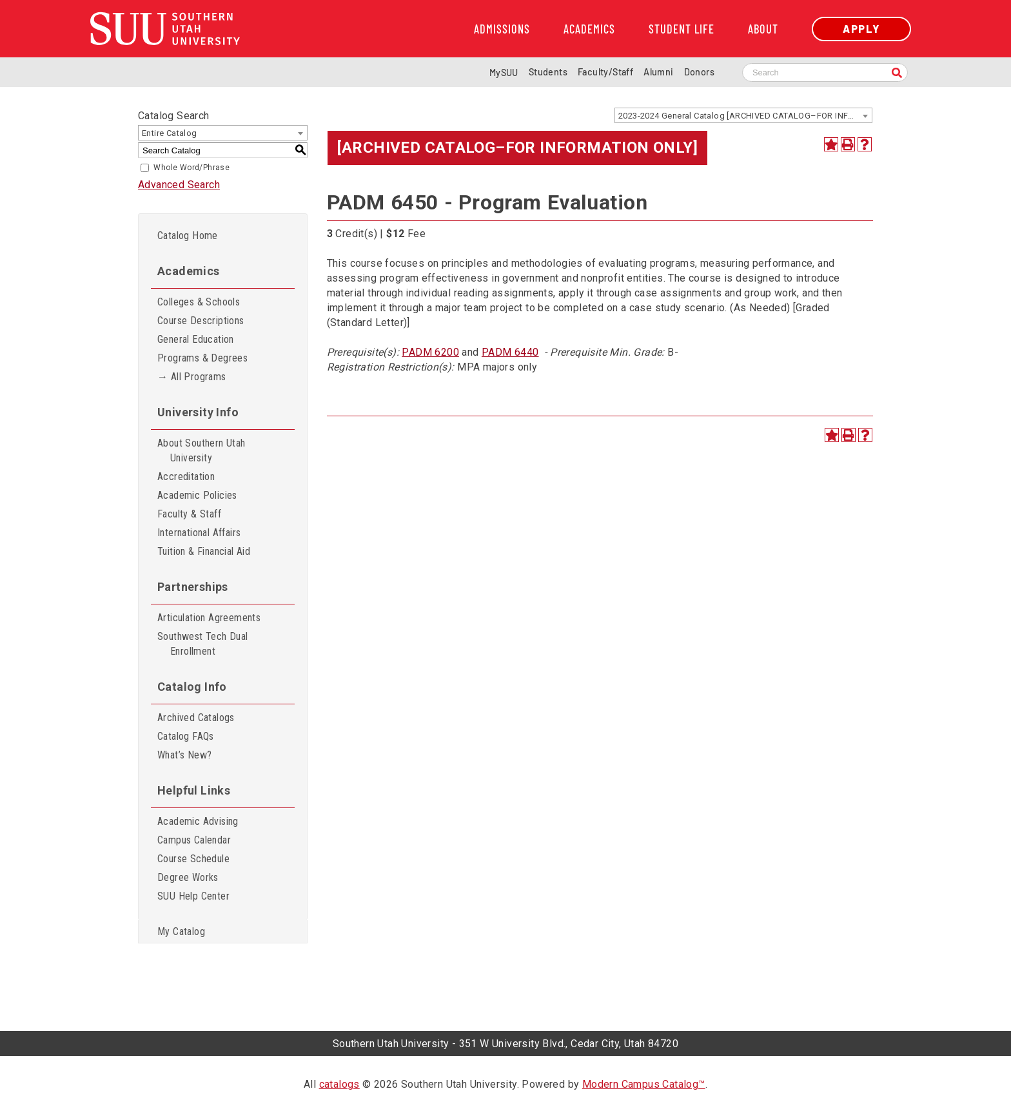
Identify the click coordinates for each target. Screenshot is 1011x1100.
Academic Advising (198, 821)
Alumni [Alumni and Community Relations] (658, 71)
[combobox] (743, 115)
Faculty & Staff (189, 514)
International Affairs (198, 532)
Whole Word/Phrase (191, 167)
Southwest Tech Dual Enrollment (202, 643)
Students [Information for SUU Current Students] (548, 71)
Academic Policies (197, 495)
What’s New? (184, 755)
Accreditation (186, 476)
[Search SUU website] (825, 72)
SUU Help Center (193, 896)
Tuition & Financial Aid (203, 551)
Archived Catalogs (196, 717)
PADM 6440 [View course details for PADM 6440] (510, 352)
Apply (861, 29)
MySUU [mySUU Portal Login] (503, 72)
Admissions (502, 29)
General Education (195, 339)
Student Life (681, 29)
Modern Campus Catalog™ (643, 1084)
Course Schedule (193, 859)
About (763, 29)
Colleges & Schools (198, 302)
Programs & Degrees (202, 358)
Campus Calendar (194, 840)
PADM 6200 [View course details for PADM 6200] (430, 352)
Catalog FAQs (185, 736)
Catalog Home (187, 235)
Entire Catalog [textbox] (169, 133)
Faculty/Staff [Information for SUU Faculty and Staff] (605, 71)
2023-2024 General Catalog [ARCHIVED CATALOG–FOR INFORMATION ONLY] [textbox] (745, 116)
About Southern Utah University (201, 450)
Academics (589, 29)
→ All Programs (191, 377)
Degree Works (188, 877)
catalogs (339, 1084)
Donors (699, 71)
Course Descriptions (200, 320)
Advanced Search (179, 185)
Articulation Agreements (208, 618)
